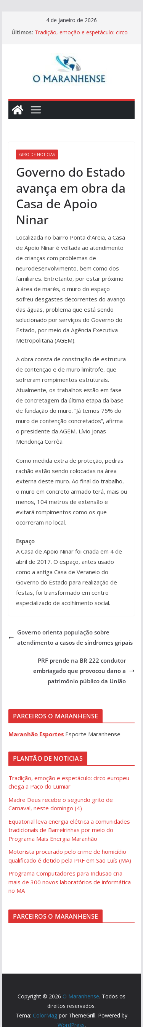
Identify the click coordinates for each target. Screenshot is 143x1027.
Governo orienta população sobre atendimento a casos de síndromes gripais (70, 637)
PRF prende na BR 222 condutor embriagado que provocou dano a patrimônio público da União (84, 671)
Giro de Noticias (37, 154)
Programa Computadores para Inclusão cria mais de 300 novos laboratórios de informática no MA (69, 881)
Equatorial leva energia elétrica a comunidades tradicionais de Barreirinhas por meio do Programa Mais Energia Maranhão (69, 830)
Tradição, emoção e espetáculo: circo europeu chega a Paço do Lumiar (81, 36)
